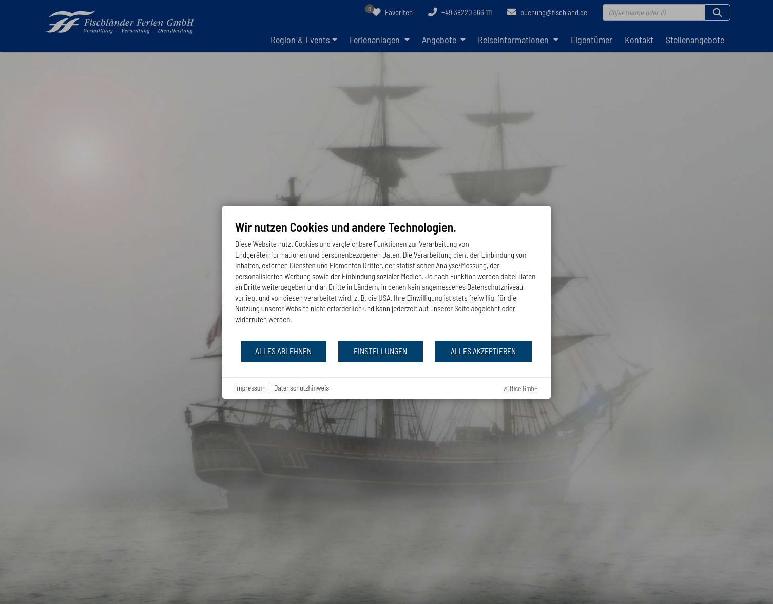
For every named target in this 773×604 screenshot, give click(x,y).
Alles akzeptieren (483, 351)
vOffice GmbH (520, 388)
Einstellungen (380, 351)
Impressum (250, 387)
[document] (386, 279)
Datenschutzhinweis (302, 387)
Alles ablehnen (283, 351)
